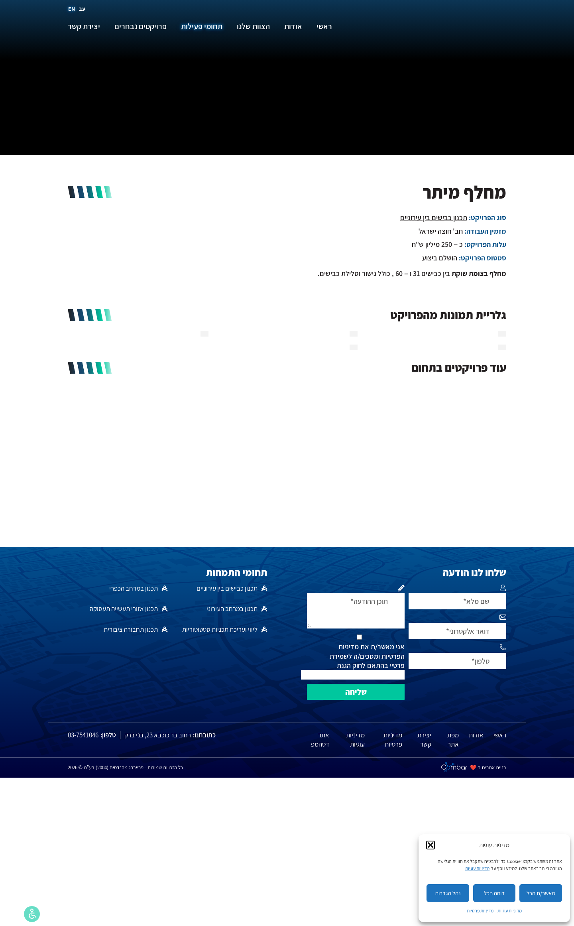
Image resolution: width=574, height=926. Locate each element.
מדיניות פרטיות (480, 911)
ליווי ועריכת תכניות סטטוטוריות (220, 629)
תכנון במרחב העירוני (232, 608)
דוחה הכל (494, 893)
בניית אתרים (494, 767)
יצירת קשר (424, 740)
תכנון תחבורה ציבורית (131, 629)
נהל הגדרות (448, 893)
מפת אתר (453, 740)
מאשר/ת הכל (541, 893)
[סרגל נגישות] (32, 914)
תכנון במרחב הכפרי (133, 588)
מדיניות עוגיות (477, 868)
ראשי (499, 735)
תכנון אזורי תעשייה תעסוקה (124, 608)
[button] (430, 845)
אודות (476, 735)
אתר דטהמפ (320, 740)
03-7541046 (83, 735)
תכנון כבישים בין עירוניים (433, 217)
